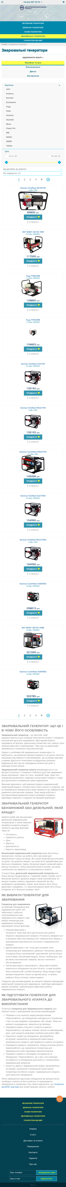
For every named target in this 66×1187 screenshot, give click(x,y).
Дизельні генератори (33, 28)
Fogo (8, 107)
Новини (33, 1129)
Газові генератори (33, 32)
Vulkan (9, 146)
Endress (10, 94)
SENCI (9, 137)
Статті (33, 1135)
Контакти (33, 1152)
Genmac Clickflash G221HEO (33, 496)
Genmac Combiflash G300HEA (33, 672)
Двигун (33, 71)
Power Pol (10, 128)
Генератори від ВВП (33, 41)
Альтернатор (33, 76)
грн (16, 156)
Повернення (33, 1146)
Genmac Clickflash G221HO (33, 364)
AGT (8, 89)
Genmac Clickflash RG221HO (33, 408)
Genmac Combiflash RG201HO (33, 452)
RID (7, 133)
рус (30, 12)
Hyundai (10, 120)
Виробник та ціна (33, 63)
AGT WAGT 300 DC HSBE (33, 628)
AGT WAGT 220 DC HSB (33, 232)
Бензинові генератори (33, 23)
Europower (11, 102)
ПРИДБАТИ (33, 217)
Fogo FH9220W (33, 320)
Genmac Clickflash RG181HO (33, 188)
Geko (8, 111)
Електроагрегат (33, 67)
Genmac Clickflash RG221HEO (33, 540)
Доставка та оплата (33, 1140)
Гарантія (33, 1158)
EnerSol (9, 98)
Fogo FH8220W (33, 276)
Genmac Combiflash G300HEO (33, 584)
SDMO (9, 141)
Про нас (33, 1164)
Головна (4, 44)
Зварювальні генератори (33, 36)
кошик (63, 2)
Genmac (10, 115)
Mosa (8, 124)
